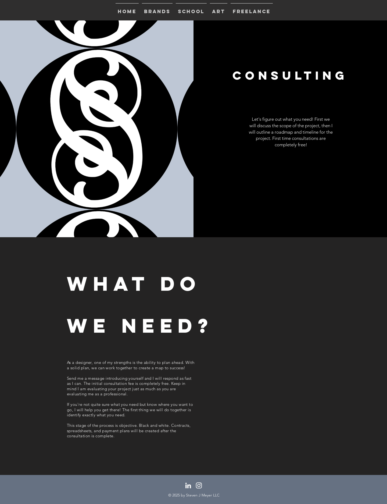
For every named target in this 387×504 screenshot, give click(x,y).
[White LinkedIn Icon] (188, 485)
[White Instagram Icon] (199, 485)
